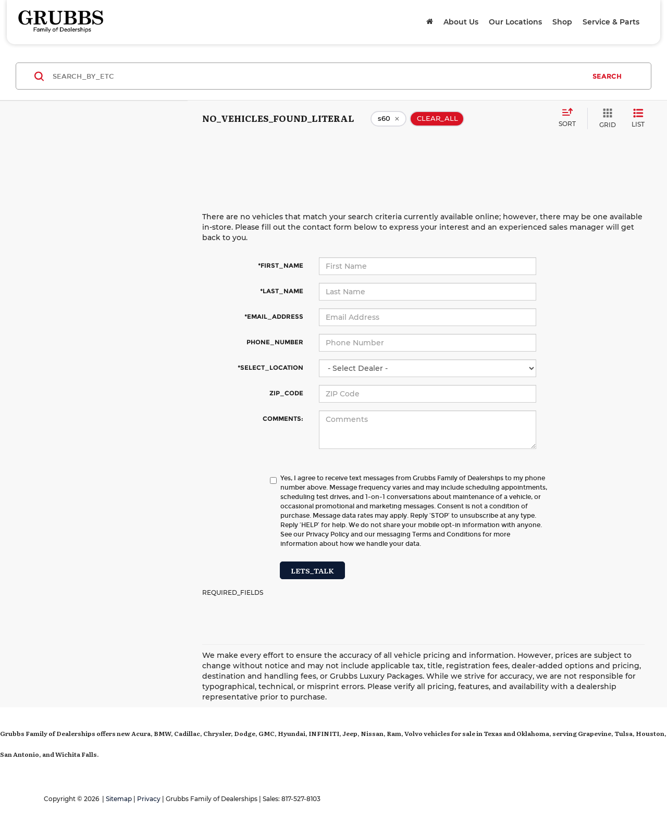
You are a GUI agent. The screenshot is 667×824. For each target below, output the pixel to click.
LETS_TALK (312, 570)
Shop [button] (562, 22)
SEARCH (607, 76)
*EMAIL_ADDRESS (273, 316)
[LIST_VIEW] (638, 118)
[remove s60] (388, 119)
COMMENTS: (283, 418)
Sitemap (119, 799)
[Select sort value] (570, 118)
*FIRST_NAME (280, 265)
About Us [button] (460, 22)
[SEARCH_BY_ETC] (319, 76)
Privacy (148, 799)
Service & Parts (611, 22)
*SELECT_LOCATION (270, 367)
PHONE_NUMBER (274, 342)
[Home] (429, 22)
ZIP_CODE (286, 393)
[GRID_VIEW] (605, 118)
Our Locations (515, 22)
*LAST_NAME (281, 291)
